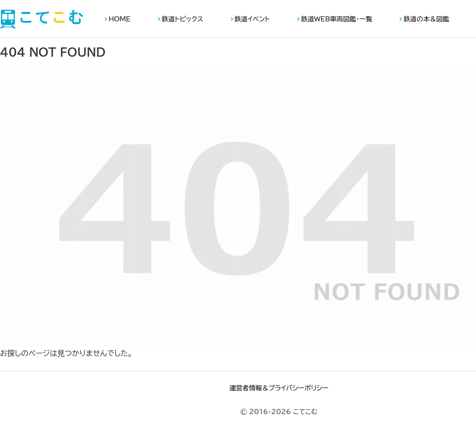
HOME (120, 19)
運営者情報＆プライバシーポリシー (278, 388)
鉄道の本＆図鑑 (426, 19)
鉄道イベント (252, 19)
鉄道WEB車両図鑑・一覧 (336, 19)
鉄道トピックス (182, 19)
